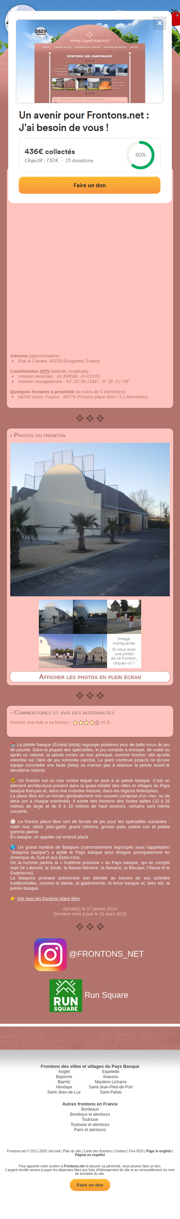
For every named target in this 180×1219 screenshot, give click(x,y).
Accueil (54, 1151)
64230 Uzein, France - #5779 (46, 396)
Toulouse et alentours (90, 1124)
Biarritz (64, 1081)
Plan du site (72, 1151)
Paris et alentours (90, 1129)
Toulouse (90, 1119)
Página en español (90, 1155)
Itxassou (110, 1076)
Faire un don (90, 1185)
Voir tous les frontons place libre (48, 898)
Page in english (158, 1151)
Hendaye (64, 1087)
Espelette (110, 1071)
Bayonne (64, 1076)
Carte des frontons (98, 1151)
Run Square (89, 994)
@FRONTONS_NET (90, 953)
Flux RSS (136, 1151)
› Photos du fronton (37, 435)
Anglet (64, 1071)
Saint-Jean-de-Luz (64, 1092)
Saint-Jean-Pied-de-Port (111, 1087)
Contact (120, 1151)
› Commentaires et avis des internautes (62, 712)
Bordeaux (90, 1109)
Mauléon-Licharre (110, 1081)
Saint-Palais (111, 1092)
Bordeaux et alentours (90, 1114)
